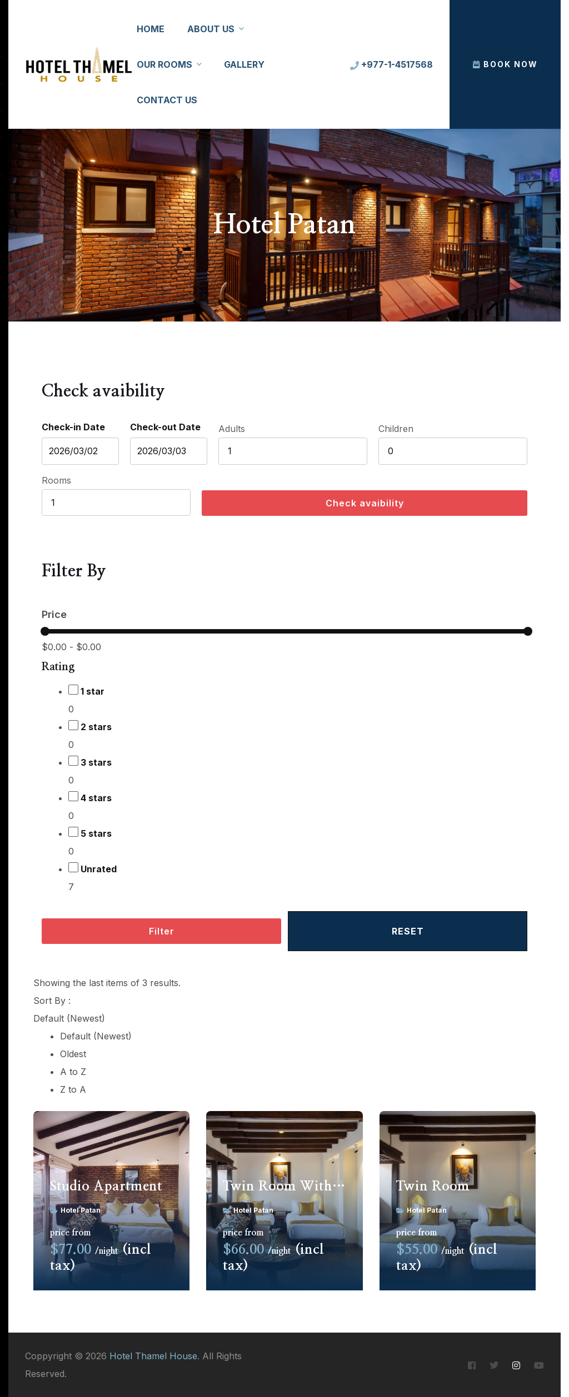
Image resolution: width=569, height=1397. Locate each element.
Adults (231, 428)
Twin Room (433, 1186)
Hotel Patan (81, 1210)
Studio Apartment (106, 1186)
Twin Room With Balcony (284, 1186)
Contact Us (167, 99)
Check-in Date (73, 427)
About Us (210, 28)
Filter (161, 931)
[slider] (45, 631)
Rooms (56, 480)
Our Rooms (164, 64)
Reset (408, 931)
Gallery (244, 64)
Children (395, 428)
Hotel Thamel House (153, 1355)
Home (150, 28)
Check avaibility (365, 503)
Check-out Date (165, 427)
